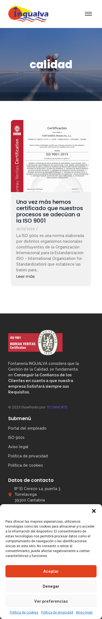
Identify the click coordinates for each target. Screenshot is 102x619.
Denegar (51, 586)
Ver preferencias (51, 601)
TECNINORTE (57, 407)
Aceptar (51, 571)
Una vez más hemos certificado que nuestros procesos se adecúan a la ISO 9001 (49, 211)
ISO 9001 (16, 437)
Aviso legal (84, 612)
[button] (94, 511)
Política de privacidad (57, 612)
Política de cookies (24, 612)
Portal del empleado (27, 428)
